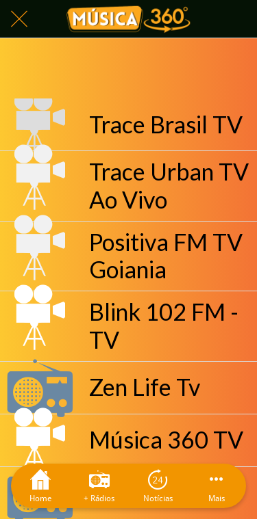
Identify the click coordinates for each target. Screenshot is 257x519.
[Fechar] (19, 19)
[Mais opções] (216, 486)
